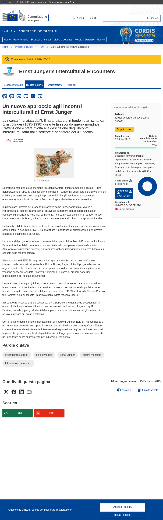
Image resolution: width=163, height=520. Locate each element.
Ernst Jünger (67, 355)
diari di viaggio (44, 355)
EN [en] (11, 96)
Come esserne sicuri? (61, 2)
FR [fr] (26, 96)
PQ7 (42, 47)
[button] (93, 18)
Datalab (89, 39)
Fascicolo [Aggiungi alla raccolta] (124, 389)
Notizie (78, 39)
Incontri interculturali (16, 355)
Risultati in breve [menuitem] (34, 85)
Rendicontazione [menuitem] (54, 85)
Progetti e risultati (41, 39)
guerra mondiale (92, 355)
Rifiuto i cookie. (122, 514)
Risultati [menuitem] (72, 85)
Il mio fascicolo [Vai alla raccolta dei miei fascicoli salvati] (148, 390)
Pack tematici (20, 39)
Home (7, 39)
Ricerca (100, 39)
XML (20, 413)
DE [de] (4, 96)
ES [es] (19, 96)
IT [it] (33, 96)
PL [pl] (40, 96)
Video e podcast (62, 39)
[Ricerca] (152, 18)
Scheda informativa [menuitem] (13, 85)
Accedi (79, 18)
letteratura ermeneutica (18, 363)
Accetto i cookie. (122, 507)
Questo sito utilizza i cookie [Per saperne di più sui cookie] (24, 509)
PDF (51, 413)
